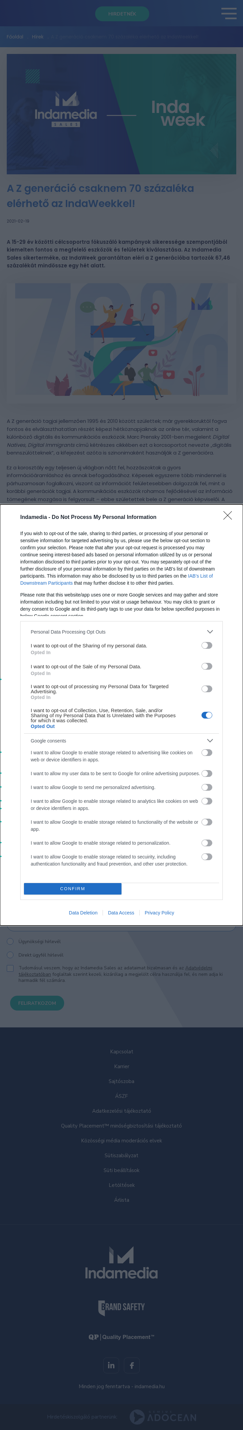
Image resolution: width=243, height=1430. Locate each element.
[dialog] (121, 715)
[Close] (229, 517)
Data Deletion (83, 912)
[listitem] (121, 631)
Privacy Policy (159, 912)
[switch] (206, 645)
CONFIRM (72, 889)
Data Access (121, 912)
